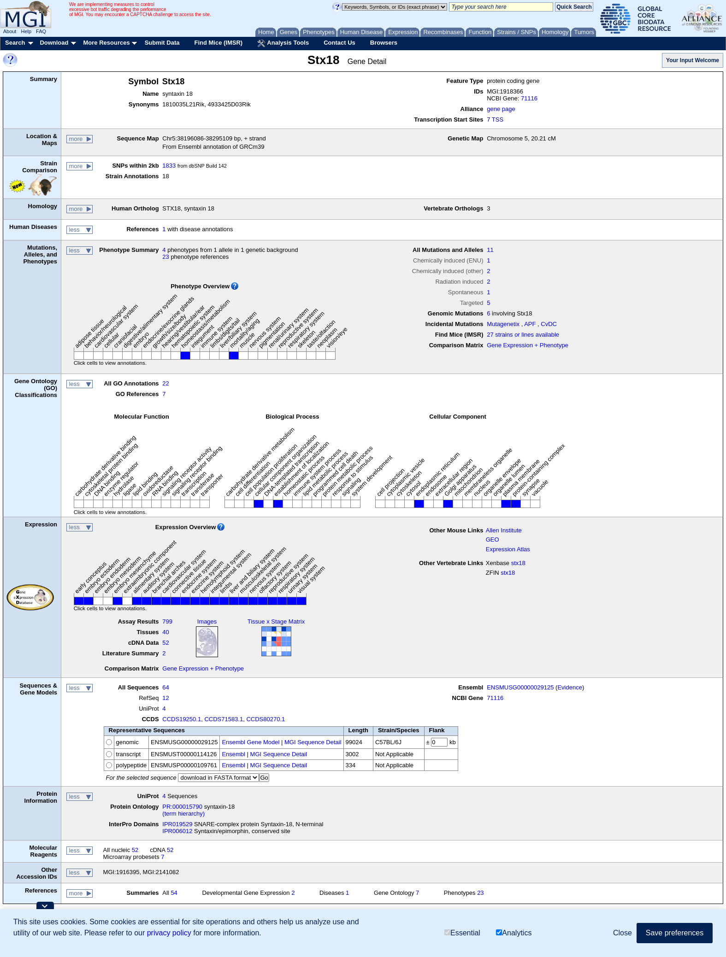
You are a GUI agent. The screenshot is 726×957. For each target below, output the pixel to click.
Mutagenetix (503, 324)
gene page (501, 108)
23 (165, 256)
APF (530, 324)
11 (490, 249)
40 (165, 632)
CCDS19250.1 (181, 719)
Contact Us (339, 42)
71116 (529, 98)
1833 (169, 165)
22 (165, 383)
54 (174, 892)
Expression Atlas (508, 549)
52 (165, 642)
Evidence (569, 687)
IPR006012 (177, 831)
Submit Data (162, 42)
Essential (462, 933)
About (10, 31)
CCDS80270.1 (265, 719)
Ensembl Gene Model (250, 742)
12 (165, 697)
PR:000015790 (182, 806)
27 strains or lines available (523, 334)
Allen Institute (504, 530)
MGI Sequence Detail (313, 742)
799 (167, 621)
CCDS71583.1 (223, 719)
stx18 (518, 563)
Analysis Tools (283, 43)
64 (165, 687)
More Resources (106, 42)
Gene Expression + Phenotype (527, 345)
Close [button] (622, 933)
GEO (492, 539)
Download (54, 42)
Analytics (513, 933)
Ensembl (233, 754)
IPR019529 (177, 824)
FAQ (41, 31)
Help (26, 31)
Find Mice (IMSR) (218, 42)
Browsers (383, 42)
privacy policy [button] (169, 933)
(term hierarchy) (183, 813)
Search (15, 42)
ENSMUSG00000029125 (520, 687)
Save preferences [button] (674, 933)
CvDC (549, 324)
